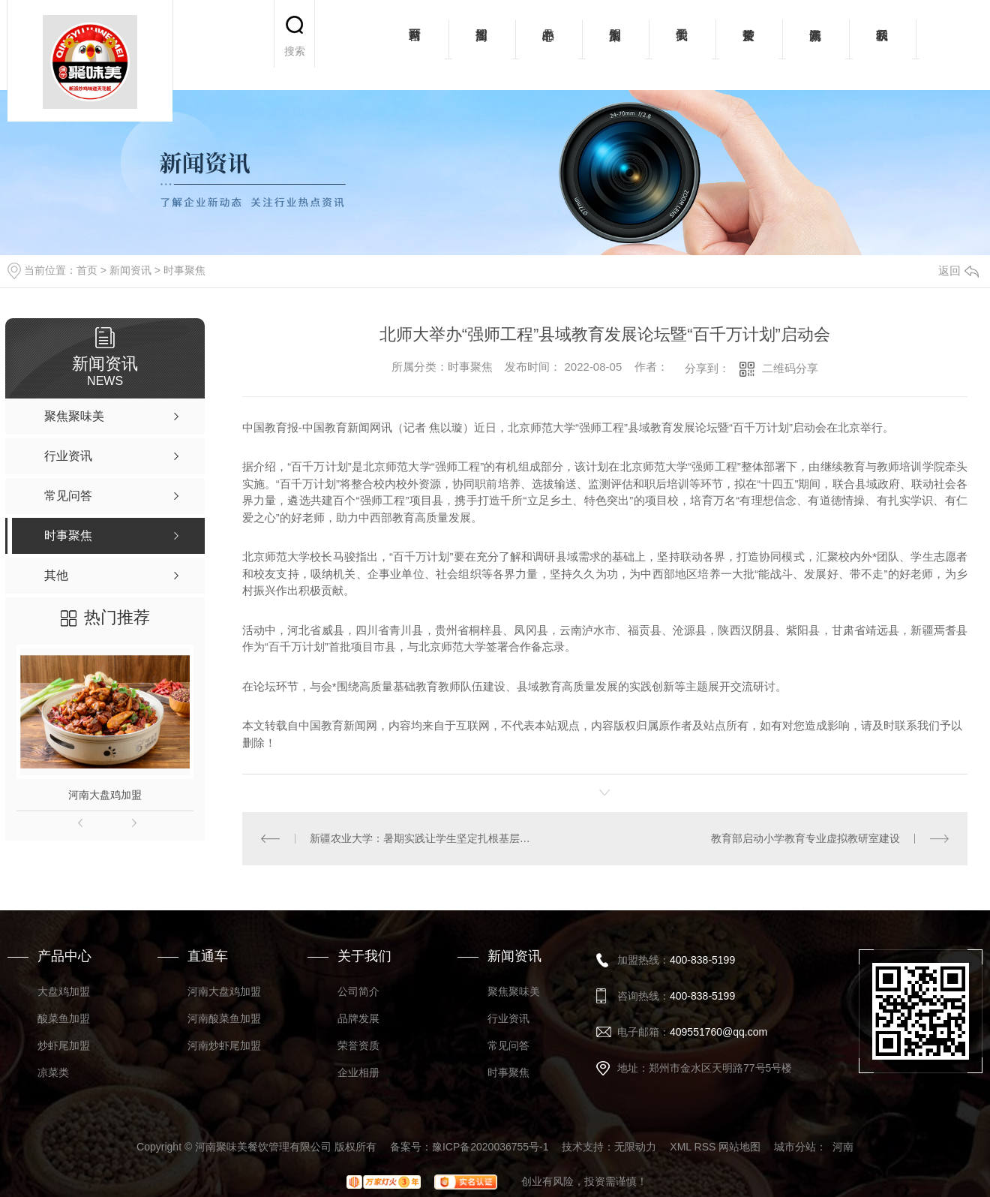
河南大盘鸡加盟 (105, 795)
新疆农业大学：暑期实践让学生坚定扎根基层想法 (424, 838)
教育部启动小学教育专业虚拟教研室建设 (805, 838)
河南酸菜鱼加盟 (224, 1018)
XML (680, 1147)
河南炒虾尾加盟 (224, 1045)
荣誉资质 (749, 45)
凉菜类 (53, 1072)
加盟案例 (615, 45)
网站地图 (739, 1147)
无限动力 (635, 1147)
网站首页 (415, 45)
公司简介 (359, 991)
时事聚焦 (185, 270)
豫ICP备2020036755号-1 (490, 1147)
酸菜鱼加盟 (64, 1018)
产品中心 (548, 45)
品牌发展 (359, 1018)
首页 (87, 270)
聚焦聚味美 (514, 991)
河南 (843, 1147)
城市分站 (795, 1147)
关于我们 (682, 45)
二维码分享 (790, 368)
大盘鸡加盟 (64, 991)
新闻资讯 (815, 45)
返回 (958, 270)
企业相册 (359, 1072)
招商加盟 (481, 45)
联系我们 (882, 45)
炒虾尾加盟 (64, 1045)
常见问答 (509, 1045)
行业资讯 (509, 1018)
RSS (705, 1147)
